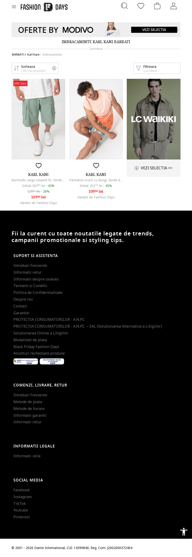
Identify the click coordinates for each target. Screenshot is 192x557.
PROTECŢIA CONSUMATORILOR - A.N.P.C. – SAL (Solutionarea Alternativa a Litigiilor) (87, 326)
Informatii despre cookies (36, 279)
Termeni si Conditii (30, 285)
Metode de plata (27, 401)
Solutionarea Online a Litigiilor (40, 333)
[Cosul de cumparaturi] (157, 6)
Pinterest (21, 516)
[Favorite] (141, 6)
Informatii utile (27, 455)
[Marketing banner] (96, 29)
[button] (35, 68)
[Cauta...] (124, 6)
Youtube (20, 510)
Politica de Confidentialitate (37, 292)
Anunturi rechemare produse (39, 353)
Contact (20, 306)
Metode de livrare (29, 408)
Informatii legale (34, 446)
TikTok (19, 503)
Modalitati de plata (30, 339)
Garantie (21, 312)
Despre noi (23, 299)
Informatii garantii (29, 415)
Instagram (22, 496)
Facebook (21, 490)
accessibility (183, 531)
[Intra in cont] (174, 6)
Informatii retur (27, 272)
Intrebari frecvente (30, 265)
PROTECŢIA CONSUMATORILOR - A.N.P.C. (49, 319)
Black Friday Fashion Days (36, 346)
